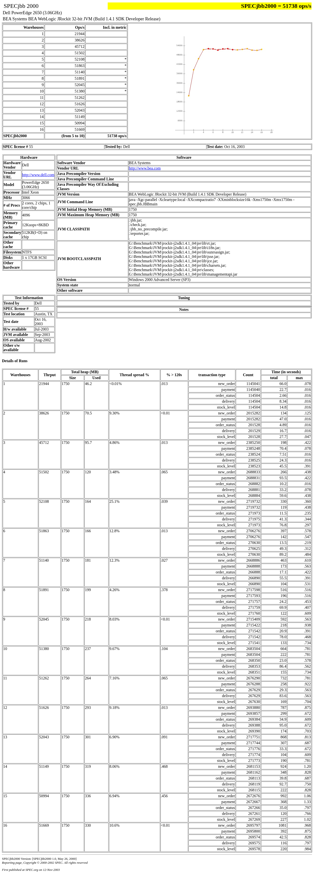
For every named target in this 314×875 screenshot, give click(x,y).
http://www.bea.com (145, 168)
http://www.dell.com (38, 175)
